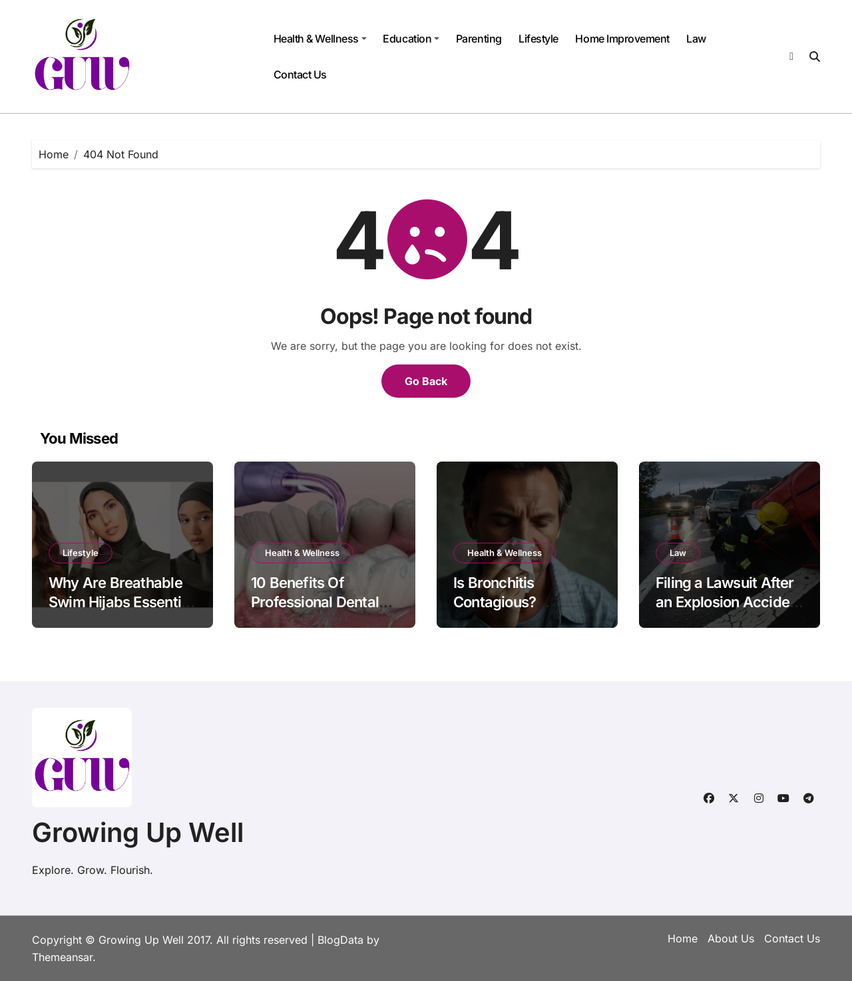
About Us (731, 938)
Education (411, 38)
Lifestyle (538, 38)
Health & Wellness (320, 38)
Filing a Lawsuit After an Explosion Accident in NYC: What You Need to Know (729, 611)
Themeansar (62, 957)
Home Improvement (622, 38)
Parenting (479, 38)
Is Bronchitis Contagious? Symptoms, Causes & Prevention (524, 611)
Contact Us (300, 74)
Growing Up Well (138, 832)
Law (696, 38)
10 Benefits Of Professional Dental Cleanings (315, 601)
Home (683, 938)
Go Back (426, 381)
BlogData (340, 939)
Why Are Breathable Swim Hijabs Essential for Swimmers (120, 601)
